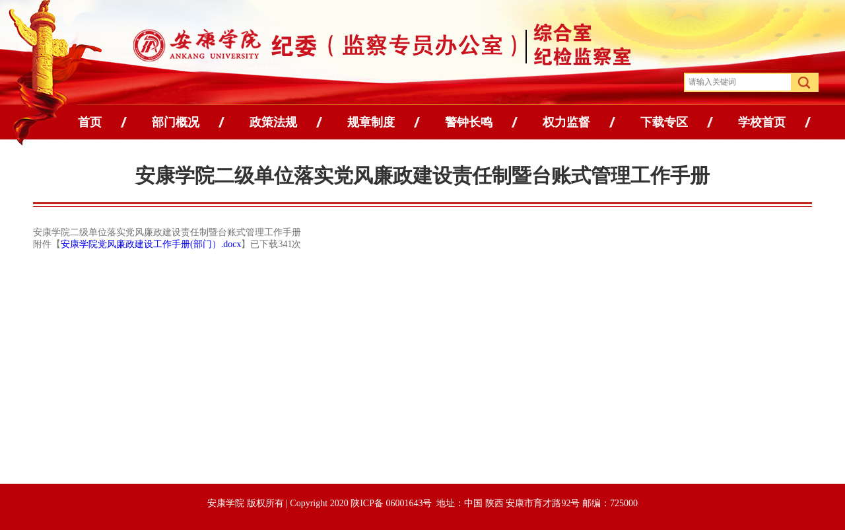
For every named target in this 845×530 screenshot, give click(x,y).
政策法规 (273, 122)
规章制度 (371, 122)
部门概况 (175, 122)
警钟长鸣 (468, 122)
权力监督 (566, 122)
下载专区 (664, 122)
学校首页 (762, 122)
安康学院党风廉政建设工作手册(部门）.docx (151, 244)
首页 (90, 122)
